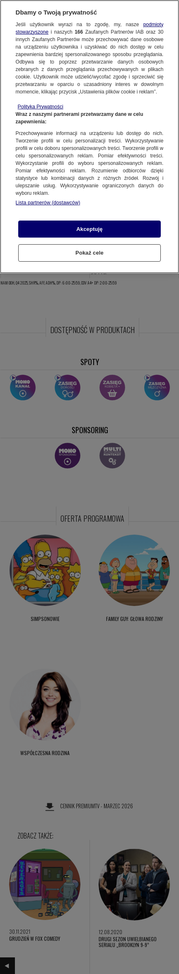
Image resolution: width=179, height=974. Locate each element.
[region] (89, 136)
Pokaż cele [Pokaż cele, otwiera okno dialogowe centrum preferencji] (89, 253)
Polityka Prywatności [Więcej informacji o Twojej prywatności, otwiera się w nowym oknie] (40, 107)
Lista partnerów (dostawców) (48, 203)
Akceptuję (89, 229)
